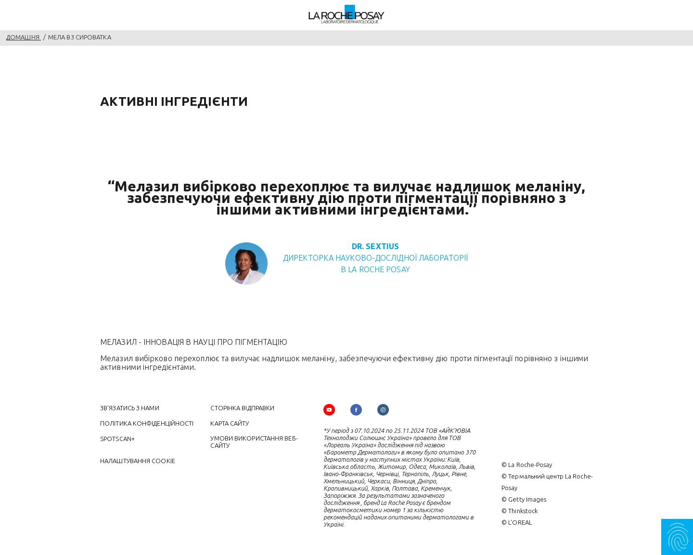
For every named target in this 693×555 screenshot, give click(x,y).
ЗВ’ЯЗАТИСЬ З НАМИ (129, 407)
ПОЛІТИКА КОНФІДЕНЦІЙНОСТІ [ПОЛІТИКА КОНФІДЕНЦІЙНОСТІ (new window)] (147, 423)
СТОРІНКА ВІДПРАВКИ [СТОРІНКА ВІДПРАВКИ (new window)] (242, 407)
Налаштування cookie (137, 460)
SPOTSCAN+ (117, 438)
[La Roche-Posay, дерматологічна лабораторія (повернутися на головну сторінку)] (347, 14)
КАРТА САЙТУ (229, 423)
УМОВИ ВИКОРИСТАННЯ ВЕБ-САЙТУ (253, 442)
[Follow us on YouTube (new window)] (329, 410)
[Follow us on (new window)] (356, 410)
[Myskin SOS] (677, 537)
